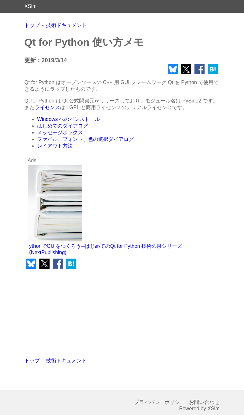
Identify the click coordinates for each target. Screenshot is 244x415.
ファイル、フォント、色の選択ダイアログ (85, 139)
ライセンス (47, 107)
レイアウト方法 (55, 145)
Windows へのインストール (68, 119)
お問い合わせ (204, 402)
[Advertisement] (73, 313)
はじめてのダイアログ (62, 125)
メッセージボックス (60, 132)
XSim (30, 6)
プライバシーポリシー (159, 402)
